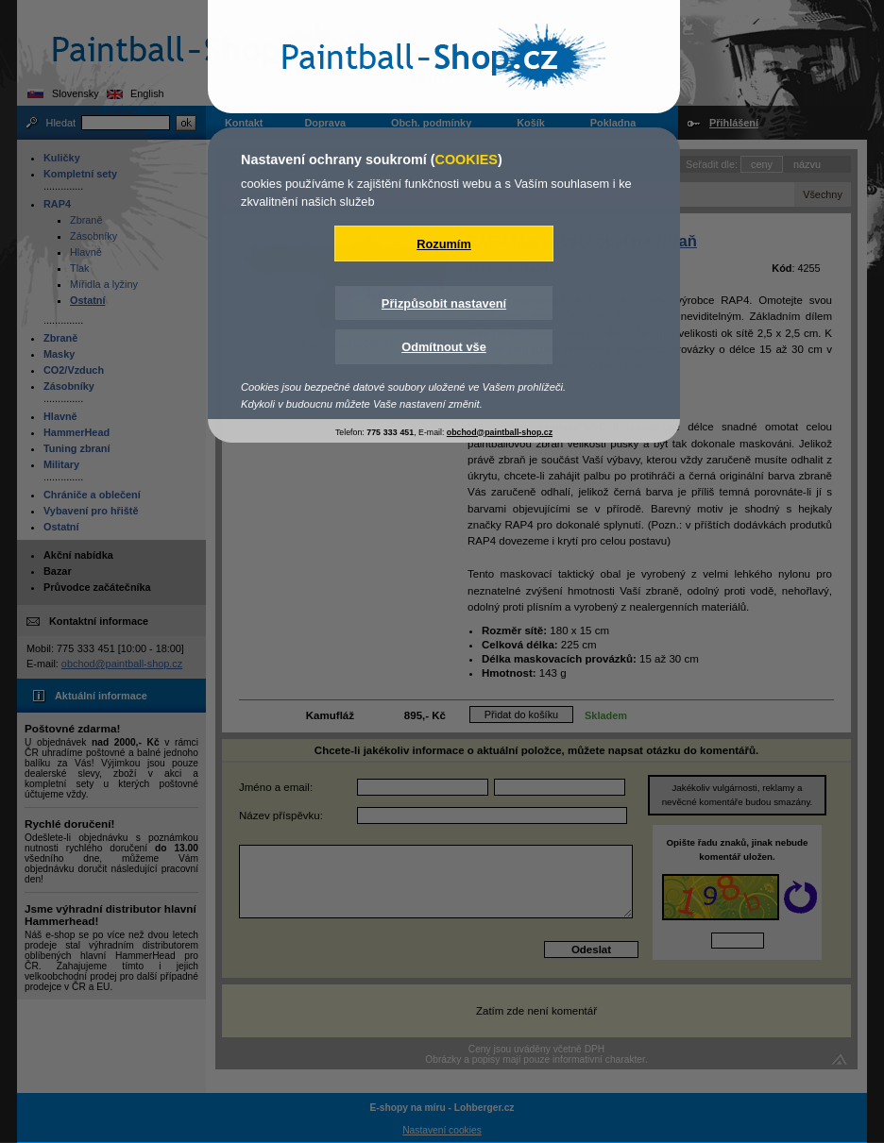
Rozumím (443, 244)
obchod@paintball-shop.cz (499, 432)
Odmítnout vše (443, 347)
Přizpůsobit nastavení (444, 303)
